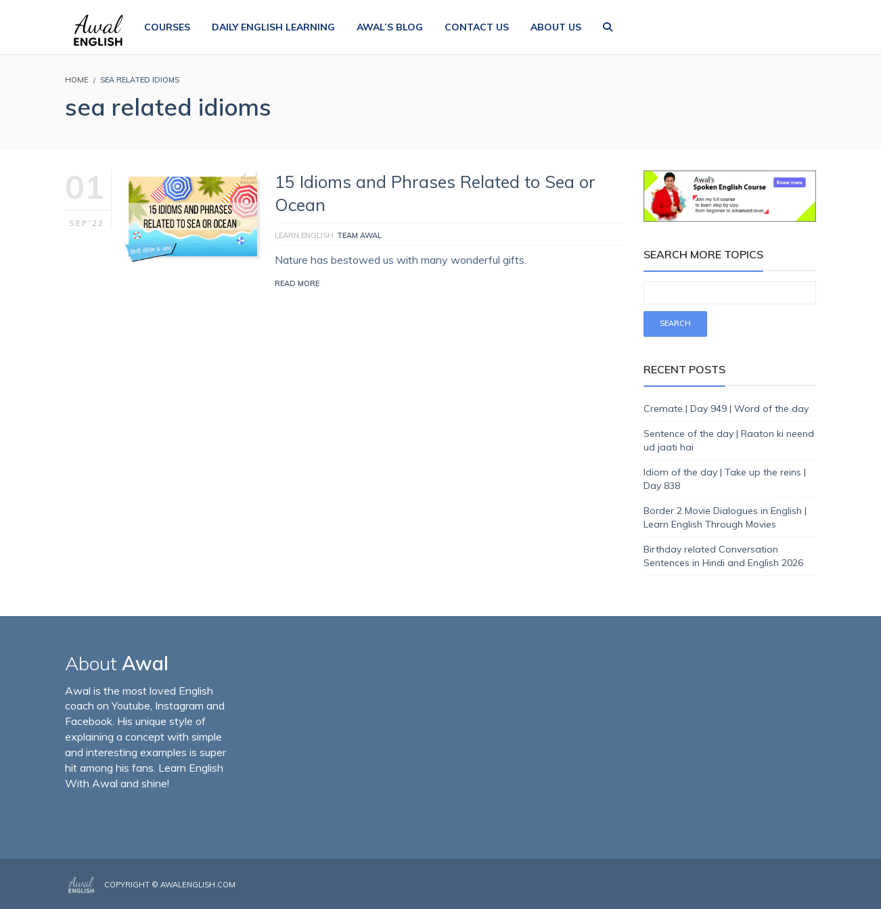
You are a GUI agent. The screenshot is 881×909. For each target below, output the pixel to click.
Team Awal (359, 235)
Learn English (304, 235)
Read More (297, 283)
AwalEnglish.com (197, 884)
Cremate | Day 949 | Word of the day (726, 408)
